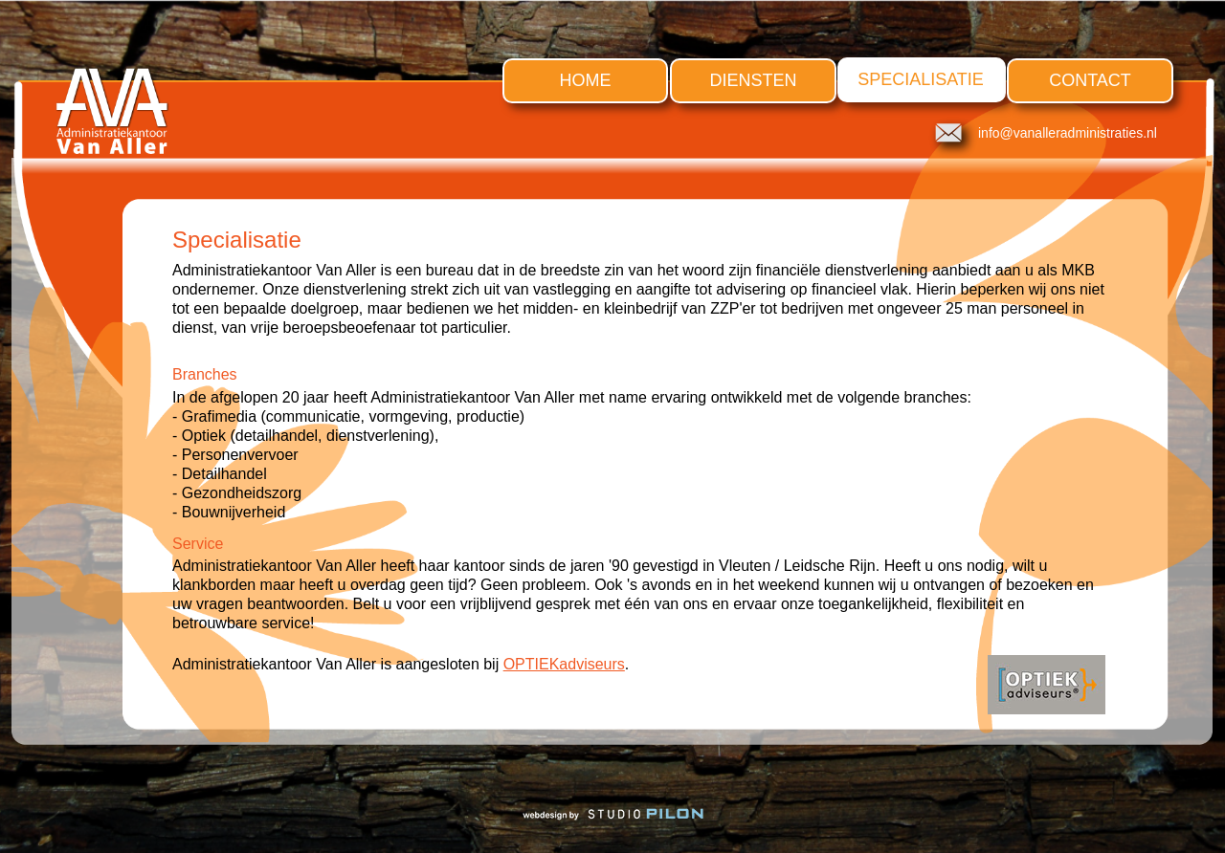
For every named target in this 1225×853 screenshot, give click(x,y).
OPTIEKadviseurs (564, 664)
